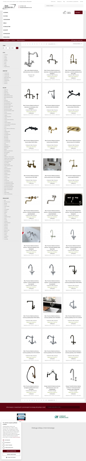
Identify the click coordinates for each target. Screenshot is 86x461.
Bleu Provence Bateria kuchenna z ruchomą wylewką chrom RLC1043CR (73, 292)
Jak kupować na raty (33, 446)
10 (46, 19)
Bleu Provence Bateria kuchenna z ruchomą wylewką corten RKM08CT (73, 327)
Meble (25, 12)
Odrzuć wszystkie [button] (11, 454)
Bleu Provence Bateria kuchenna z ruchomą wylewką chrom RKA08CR (52, 292)
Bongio (54, 366)
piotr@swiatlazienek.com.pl (65, 412)
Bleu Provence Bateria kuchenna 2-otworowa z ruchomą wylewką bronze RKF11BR (73, 47)
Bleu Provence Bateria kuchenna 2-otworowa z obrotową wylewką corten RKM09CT (52, 47)
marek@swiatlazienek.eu (64, 419)
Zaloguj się (59, 1)
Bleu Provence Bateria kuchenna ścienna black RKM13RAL (73, 81)
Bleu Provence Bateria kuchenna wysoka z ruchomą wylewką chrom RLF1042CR (31, 258)
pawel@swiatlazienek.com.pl (34, 424)
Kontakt (81, 1)
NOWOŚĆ (39, 12)
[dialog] (11, 440)
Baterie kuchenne (21, 15)
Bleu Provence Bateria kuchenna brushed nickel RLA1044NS (52, 81)
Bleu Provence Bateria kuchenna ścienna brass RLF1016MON (73, 116)
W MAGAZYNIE (32, 12)
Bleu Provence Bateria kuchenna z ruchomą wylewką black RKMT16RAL (73, 257)
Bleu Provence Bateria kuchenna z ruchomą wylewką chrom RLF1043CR (31, 327)
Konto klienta (53, 448)
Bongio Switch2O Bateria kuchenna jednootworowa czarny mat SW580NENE (52, 363)
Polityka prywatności (33, 448)
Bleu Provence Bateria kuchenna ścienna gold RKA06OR (73, 151)
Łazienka (5, 12)
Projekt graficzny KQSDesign (64, 459)
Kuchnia (12, 12)
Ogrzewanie (19, 12)
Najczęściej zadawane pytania (33, 444)
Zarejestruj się (53, 444)
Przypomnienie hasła (53, 446)
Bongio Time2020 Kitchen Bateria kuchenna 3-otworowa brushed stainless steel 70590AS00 (73, 363)
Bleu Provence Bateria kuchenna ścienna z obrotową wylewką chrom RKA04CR (73, 188)
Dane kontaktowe (73, 442)
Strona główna (7, 15)
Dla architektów (73, 446)
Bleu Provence (55, 50)
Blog (64, 1)
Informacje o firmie (73, 444)
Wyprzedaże (46, 12)
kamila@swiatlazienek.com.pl (34, 412)
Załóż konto (53, 1)
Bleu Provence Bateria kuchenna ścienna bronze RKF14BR (31, 151)
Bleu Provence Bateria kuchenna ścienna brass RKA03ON (52, 116)
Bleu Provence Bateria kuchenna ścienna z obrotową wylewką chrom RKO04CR (31, 223)
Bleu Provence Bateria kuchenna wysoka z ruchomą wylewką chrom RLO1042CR (52, 258)
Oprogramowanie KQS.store (77, 459)
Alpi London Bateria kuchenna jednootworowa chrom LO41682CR (31, 46)
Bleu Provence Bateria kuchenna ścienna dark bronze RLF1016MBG (52, 151)
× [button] (19, 421)
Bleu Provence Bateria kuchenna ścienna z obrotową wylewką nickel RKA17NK (52, 223)
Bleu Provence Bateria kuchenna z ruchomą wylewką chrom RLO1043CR (52, 327)
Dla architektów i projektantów (72, 1)
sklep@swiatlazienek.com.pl (26, 7)
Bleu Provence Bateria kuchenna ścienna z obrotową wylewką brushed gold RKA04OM (31, 188)
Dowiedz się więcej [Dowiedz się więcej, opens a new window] (16, 437)
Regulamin (33, 442)
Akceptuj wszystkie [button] (11, 451)
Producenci (54, 12)
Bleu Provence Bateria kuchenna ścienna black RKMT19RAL (31, 116)
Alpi (33, 50)
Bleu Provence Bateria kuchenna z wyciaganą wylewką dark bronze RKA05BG (31, 363)
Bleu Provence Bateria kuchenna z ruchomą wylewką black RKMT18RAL (31, 292)
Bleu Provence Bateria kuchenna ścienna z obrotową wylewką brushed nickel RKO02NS (52, 188)
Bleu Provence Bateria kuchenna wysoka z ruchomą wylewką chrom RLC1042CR (73, 223)
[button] (11, 457)
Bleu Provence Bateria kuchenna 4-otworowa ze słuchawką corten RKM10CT (31, 82)
